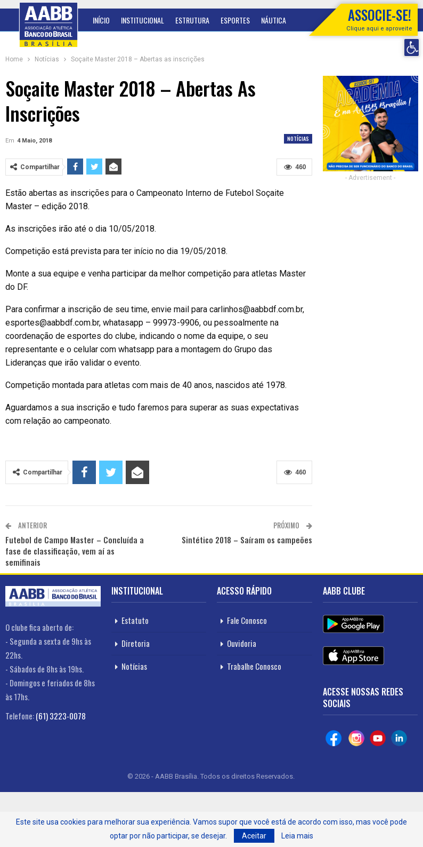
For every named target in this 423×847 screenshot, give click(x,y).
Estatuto (135, 620)
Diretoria (135, 643)
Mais (268, 20)
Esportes (235, 20)
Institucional (142, 20)
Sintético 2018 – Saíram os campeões (247, 539)
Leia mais (297, 836)
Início (101, 20)
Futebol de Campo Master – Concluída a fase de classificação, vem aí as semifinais (74, 551)
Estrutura (192, 20)
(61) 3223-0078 (61, 716)
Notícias (298, 138)
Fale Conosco (247, 620)
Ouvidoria (241, 643)
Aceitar (254, 836)
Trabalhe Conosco (254, 666)
